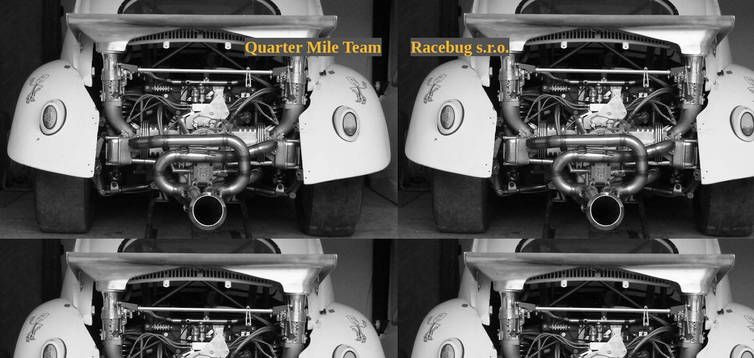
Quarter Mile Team (313, 47)
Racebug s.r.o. (460, 47)
